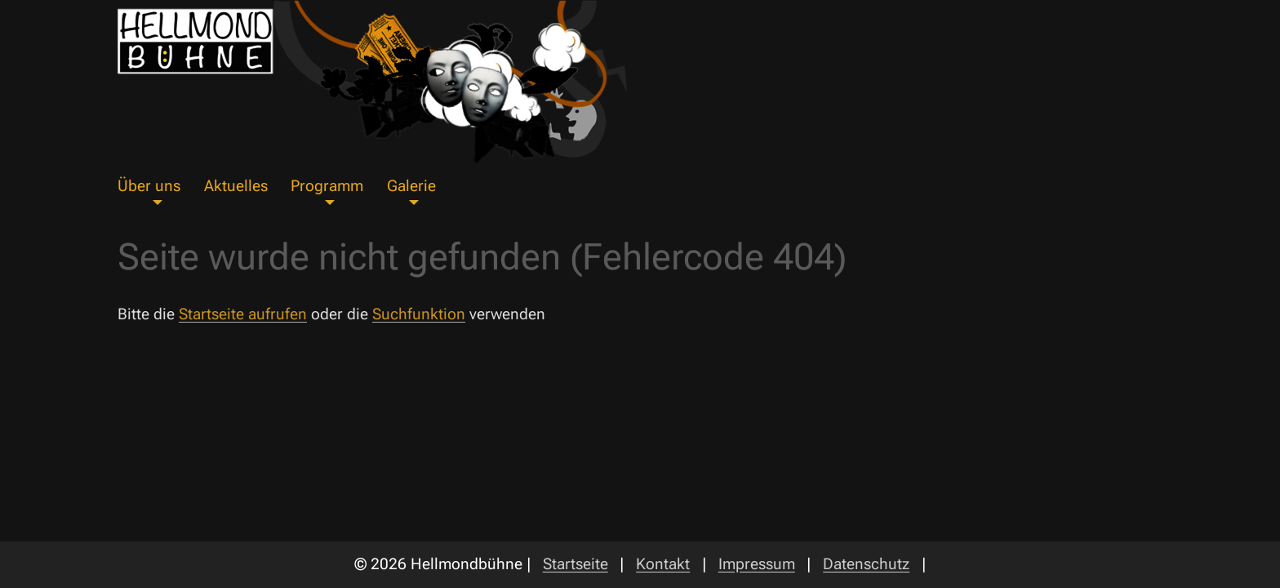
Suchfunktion (418, 314)
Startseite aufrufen (243, 314)
